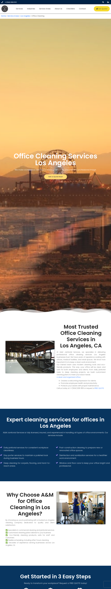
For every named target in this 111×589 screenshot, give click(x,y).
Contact (82, 9)
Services (19, 9)
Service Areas (44, 9)
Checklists (70, 9)
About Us (58, 9)
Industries (31, 9)
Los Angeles (25, 16)
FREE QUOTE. (99, 388)
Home (3, 16)
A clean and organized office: (69, 377)
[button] (103, 2)
